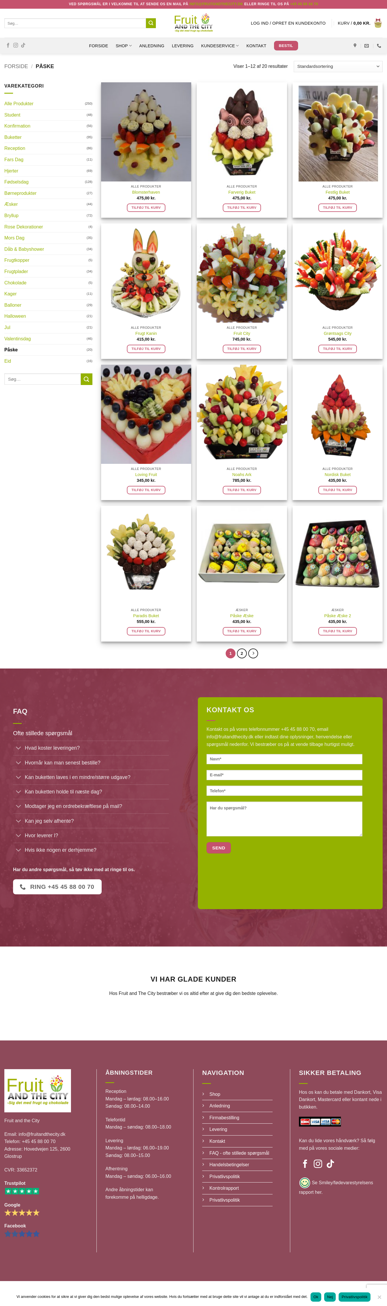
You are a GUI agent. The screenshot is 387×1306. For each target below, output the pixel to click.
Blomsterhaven (146, 192)
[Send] (151, 23)
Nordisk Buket (338, 474)
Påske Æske (242, 615)
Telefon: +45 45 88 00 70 (30, 1141)
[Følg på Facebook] (8, 45)
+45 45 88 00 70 (304, 4)
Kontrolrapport (224, 1188)
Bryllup (11, 215)
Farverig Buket (241, 192)
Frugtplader (16, 271)
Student (12, 114)
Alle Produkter (19, 103)
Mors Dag (14, 237)
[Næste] (253, 653)
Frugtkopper (16, 260)
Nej (330, 1297)
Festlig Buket (338, 192)
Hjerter (11, 170)
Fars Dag (13, 159)
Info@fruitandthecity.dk (216, 4)
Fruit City (241, 333)
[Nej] (379, 1298)
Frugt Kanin (146, 333)
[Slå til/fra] (18, 748)
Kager (10, 293)
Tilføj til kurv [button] (146, 207)
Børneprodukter (20, 193)
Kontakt (256, 45)
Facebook (15, 1225)
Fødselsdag (16, 181)
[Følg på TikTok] (23, 45)
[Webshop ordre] (338, 66)
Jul (7, 327)
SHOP (124, 45)
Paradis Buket (146, 615)
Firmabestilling (224, 1117)
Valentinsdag (17, 338)
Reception (14, 148)
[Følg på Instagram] (15, 45)
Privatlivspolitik (224, 1176)
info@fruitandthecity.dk (230, 736)
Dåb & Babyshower (24, 249)
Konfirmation (17, 125)
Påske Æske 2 (337, 615)
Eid (7, 361)
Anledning (152, 45)
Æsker (11, 204)
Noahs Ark (241, 474)
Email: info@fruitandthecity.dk (34, 1134)
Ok (315, 1297)
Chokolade (15, 282)
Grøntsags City (338, 333)
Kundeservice (220, 45)
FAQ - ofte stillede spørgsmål (239, 1153)
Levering (183, 45)
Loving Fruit (146, 474)
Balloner (12, 305)
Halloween (15, 316)
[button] (288, 23)
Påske (11, 349)
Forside (98, 45)
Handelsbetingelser (229, 1164)
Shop (214, 1094)
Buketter (13, 137)
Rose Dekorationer (23, 226)
